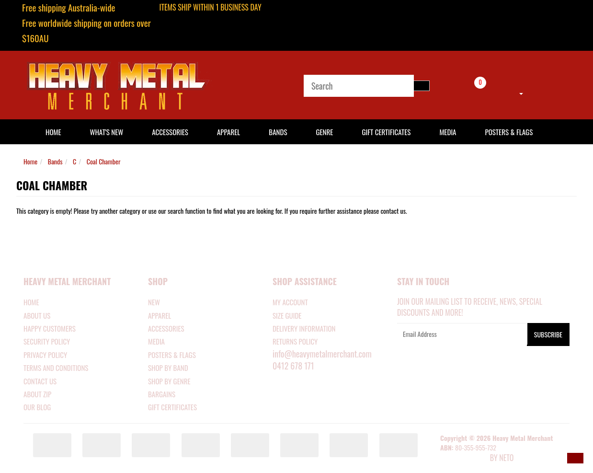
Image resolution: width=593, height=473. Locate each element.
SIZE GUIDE (287, 315)
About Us (36, 315)
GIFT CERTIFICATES (172, 407)
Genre (324, 132)
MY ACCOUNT (290, 302)
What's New (107, 132)
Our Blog (37, 407)
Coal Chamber (104, 161)
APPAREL (159, 315)
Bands (278, 132)
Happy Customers (49, 328)
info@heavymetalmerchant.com (322, 353)
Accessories (170, 132)
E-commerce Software (464, 458)
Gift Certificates (386, 132)
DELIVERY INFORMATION (304, 328)
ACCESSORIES (166, 328)
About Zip (37, 394)
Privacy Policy (45, 354)
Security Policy (46, 341)
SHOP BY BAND (168, 367)
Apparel (228, 132)
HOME (53, 132)
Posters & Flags (509, 132)
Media (447, 132)
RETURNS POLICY (295, 341)
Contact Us (40, 381)
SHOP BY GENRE (169, 381)
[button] (575, 458)
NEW (154, 302)
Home (30, 161)
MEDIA (156, 341)
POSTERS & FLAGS (172, 354)
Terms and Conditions (55, 367)
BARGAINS (161, 394)
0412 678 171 (293, 365)
